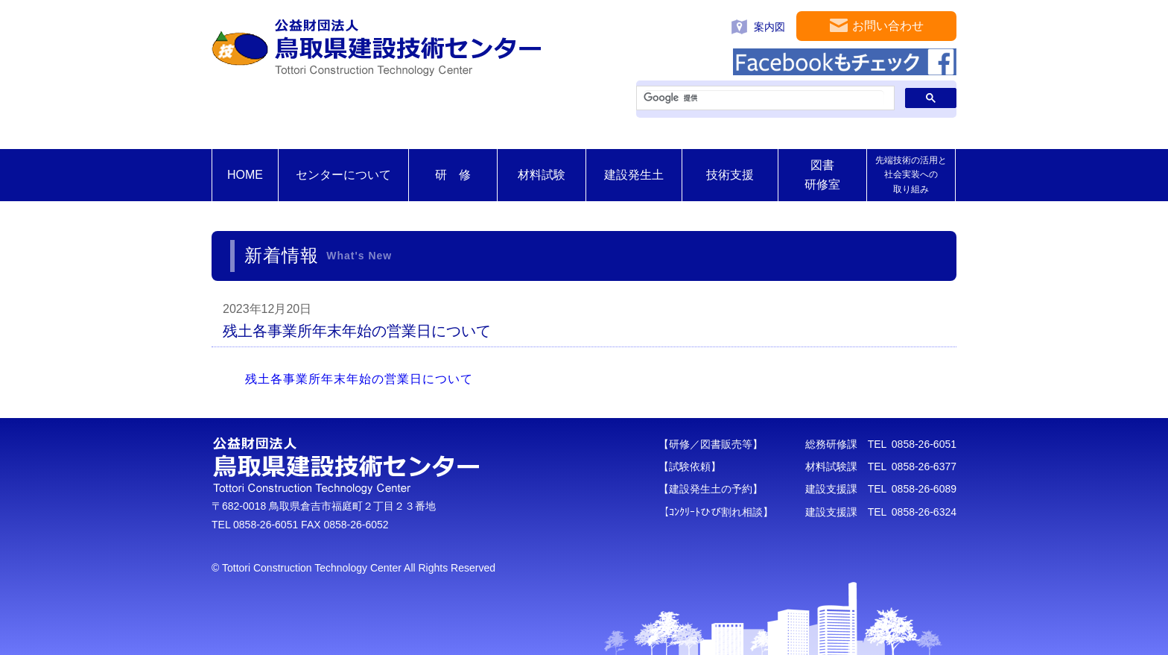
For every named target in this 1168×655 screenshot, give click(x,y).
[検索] (764, 98)
